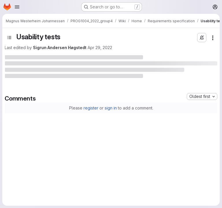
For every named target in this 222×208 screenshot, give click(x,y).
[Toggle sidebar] (9, 37)
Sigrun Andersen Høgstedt (59, 47)
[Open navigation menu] (17, 7)
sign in (111, 107)
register (91, 107)
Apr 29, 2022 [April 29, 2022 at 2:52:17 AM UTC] (100, 47)
